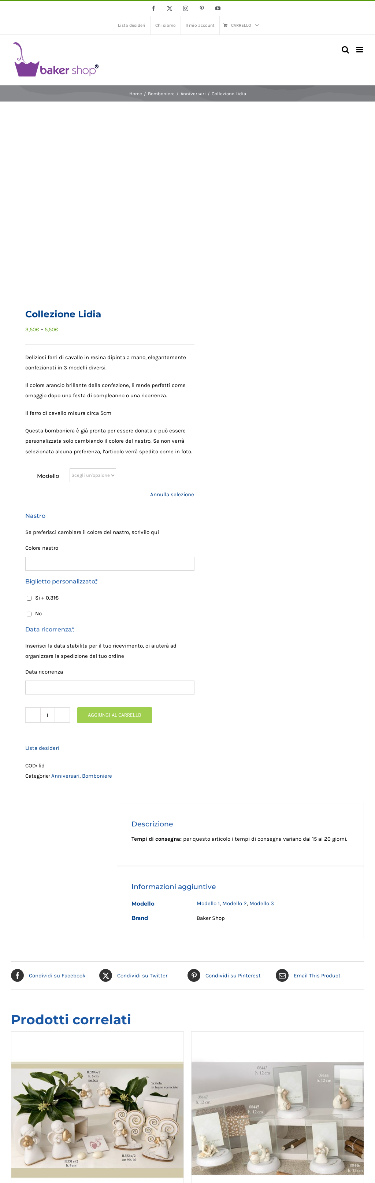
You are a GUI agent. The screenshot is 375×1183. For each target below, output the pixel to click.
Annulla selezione (172, 494)
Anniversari (65, 776)
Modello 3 (261, 903)
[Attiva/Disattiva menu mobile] (360, 50)
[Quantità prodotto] (47, 715)
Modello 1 (208, 903)
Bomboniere (97, 776)
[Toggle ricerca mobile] (345, 50)
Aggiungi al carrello (114, 715)
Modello (48, 475)
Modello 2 (234, 903)
